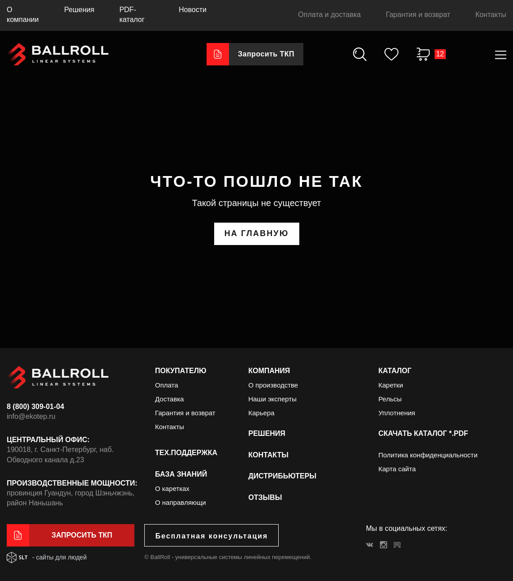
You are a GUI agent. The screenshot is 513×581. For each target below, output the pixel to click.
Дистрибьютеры (282, 476)
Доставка (169, 399)
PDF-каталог (131, 14)
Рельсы (389, 399)
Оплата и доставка (329, 14)
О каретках (172, 488)
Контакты (490, 14)
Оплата (166, 385)
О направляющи (180, 502)
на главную (256, 233)
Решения (79, 9)
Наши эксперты (272, 399)
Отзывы (265, 497)
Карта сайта (397, 469)
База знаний (181, 474)
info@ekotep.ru (31, 416)
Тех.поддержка (186, 452)
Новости (193, 9)
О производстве (273, 385)
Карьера (261, 413)
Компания (269, 370)
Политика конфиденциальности (427, 455)
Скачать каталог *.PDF (423, 433)
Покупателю (181, 370)
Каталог (394, 370)
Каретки (390, 385)
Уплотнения (396, 413)
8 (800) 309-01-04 (35, 406)
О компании (23, 14)
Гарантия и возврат (418, 14)
